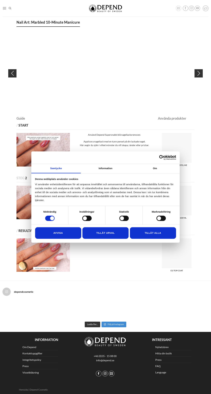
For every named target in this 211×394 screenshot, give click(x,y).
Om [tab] (155, 168)
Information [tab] (105, 168)
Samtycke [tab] (56, 168)
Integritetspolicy (31, 359)
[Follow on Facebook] (185, 8)
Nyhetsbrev (162, 347)
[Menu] (4, 8)
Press (25, 366)
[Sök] (10, 8)
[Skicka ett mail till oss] (111, 373)
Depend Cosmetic (39, 389)
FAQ (158, 366)
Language (160, 372)
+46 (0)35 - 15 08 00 (105, 355)
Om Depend (29, 347)
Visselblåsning (30, 372)
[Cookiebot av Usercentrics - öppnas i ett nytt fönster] (161, 157)
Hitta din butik (163, 353)
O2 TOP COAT (176, 270)
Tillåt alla (153, 233)
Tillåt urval (105, 233)
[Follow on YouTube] (197, 8)
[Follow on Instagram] (191, 8)
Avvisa (58, 233)
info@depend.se (105, 360)
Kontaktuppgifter (32, 353)
